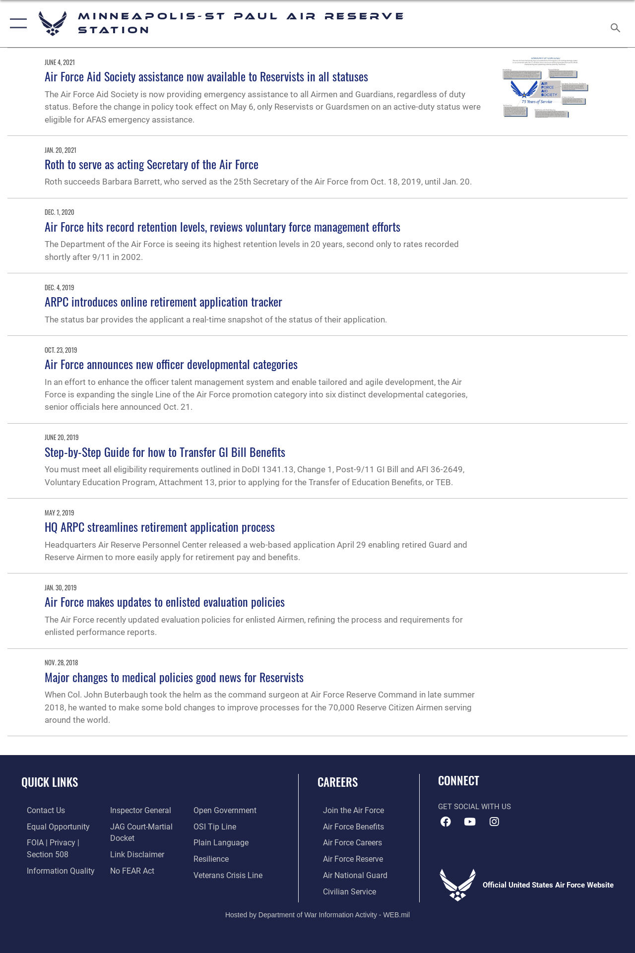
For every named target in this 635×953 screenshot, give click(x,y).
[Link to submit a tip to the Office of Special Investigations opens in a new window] (215, 826)
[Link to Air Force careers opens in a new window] (347, 841)
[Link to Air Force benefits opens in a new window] (347, 826)
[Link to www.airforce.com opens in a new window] (347, 810)
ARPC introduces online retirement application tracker (163, 301)
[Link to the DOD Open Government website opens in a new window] (224, 810)
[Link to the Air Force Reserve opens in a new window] (347, 857)
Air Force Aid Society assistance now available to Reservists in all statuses (206, 76)
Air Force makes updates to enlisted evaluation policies (165, 601)
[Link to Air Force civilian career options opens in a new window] (343, 889)
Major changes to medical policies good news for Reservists (174, 677)
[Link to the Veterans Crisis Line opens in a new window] (228, 873)
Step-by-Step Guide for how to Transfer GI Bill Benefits (165, 451)
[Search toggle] (617, 23)
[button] (16, 23)
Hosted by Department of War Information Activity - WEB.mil (317, 912)
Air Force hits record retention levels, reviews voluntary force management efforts (222, 226)
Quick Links (49, 782)
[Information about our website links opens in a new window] (134, 852)
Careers (338, 782)
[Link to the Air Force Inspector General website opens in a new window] (137, 810)
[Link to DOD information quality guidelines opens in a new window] (53, 868)
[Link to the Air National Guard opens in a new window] (348, 873)
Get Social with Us (474, 806)
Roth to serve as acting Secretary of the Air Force (151, 164)
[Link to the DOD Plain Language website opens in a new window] (220, 841)
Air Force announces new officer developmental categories (171, 364)
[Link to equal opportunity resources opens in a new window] (50, 826)
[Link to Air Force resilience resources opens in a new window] (212, 857)
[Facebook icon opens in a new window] (445, 822)
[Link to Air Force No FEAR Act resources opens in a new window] (129, 868)
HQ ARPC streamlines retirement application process (160, 526)
